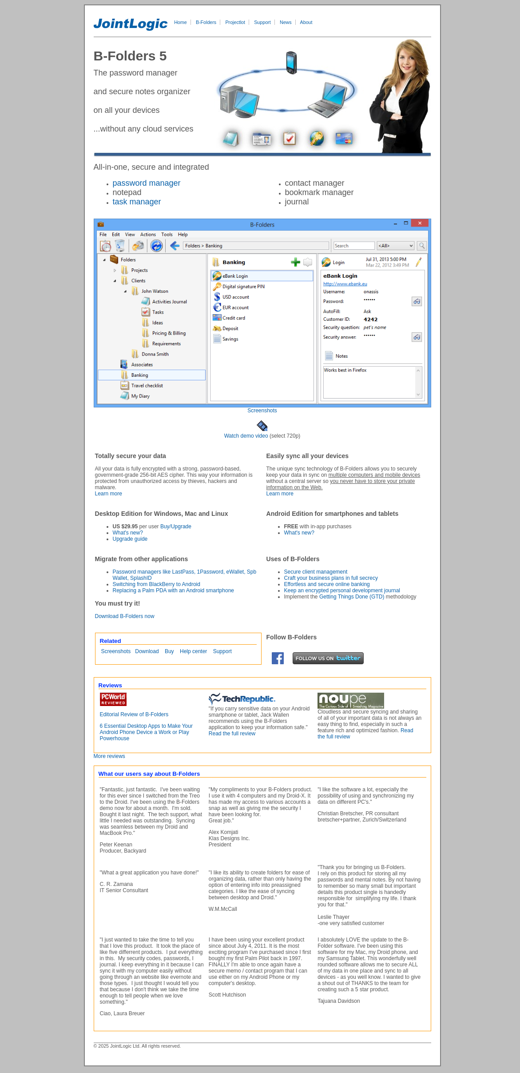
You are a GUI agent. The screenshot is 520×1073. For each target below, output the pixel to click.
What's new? (128, 533)
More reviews (109, 756)
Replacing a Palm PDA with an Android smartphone (173, 590)
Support (262, 22)
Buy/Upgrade (175, 526)
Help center (193, 651)
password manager (147, 183)
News (286, 22)
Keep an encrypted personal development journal (342, 590)
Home (180, 22)
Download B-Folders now (125, 616)
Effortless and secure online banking (327, 584)
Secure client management (316, 572)
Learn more (108, 494)
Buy (169, 651)
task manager (137, 201)
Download (147, 651)
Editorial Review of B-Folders (134, 714)
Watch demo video (246, 436)
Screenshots (262, 410)
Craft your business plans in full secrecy (331, 578)
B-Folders (206, 22)
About (306, 22)
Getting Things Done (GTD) (352, 597)
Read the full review (232, 733)
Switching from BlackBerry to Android (156, 584)
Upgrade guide (130, 539)
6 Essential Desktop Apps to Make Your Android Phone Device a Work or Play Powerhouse (146, 732)
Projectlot (235, 22)
